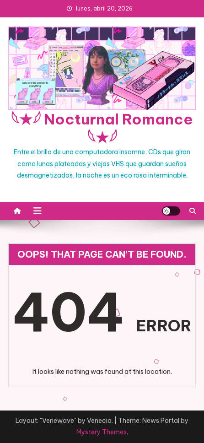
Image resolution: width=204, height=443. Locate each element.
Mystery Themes (101, 432)
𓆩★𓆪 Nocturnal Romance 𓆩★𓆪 (102, 128)
